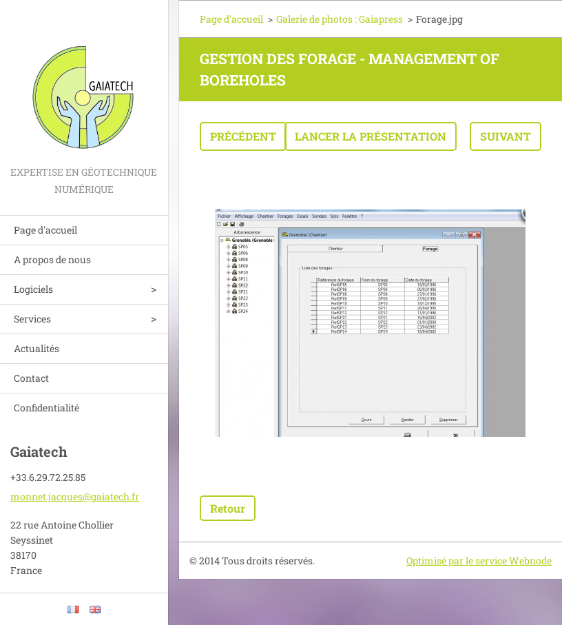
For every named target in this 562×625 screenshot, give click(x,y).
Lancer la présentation (370, 136)
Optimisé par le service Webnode (479, 560)
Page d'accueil (45, 229)
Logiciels (33, 289)
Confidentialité (46, 407)
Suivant (505, 136)
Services (32, 318)
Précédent (243, 136)
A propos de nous (52, 259)
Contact (31, 378)
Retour (227, 508)
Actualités (36, 348)
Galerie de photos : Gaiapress (339, 18)
